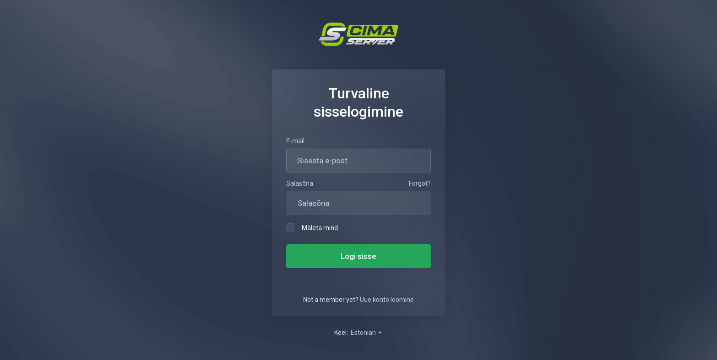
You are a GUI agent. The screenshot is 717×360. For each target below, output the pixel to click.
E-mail (295, 141)
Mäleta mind (312, 227)
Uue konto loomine (387, 299)
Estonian (367, 332)
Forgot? (420, 183)
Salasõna (299, 183)
